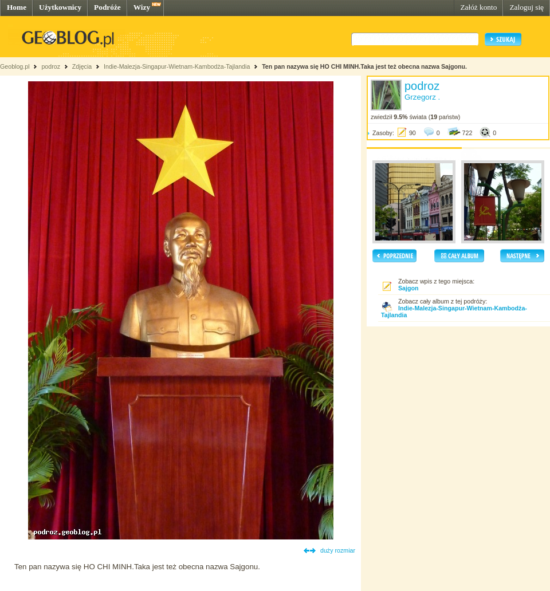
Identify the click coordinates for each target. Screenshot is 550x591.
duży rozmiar (337, 550)
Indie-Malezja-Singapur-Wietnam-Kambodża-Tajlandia (177, 66)
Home (16, 7)
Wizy (141, 7)
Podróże (107, 7)
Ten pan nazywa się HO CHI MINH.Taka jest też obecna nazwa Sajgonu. (364, 66)
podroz (50, 66)
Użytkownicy (60, 7)
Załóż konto (478, 7)
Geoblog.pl (15, 66)
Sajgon (408, 288)
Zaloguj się (526, 7)
